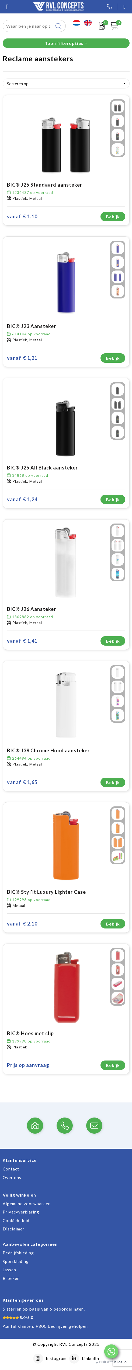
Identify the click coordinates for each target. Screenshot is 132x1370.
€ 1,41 (22, 641)
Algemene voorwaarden (27, 1203)
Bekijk (113, 216)
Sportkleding (16, 1261)
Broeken (11, 1278)
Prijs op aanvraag (28, 1065)
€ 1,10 (22, 216)
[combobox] (28, 26)
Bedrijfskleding (18, 1252)
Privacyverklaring (21, 1211)
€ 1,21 (22, 358)
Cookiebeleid (16, 1220)
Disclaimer (14, 1228)
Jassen (9, 1269)
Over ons (12, 1177)
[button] (111, 1351)
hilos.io (120, 1362)
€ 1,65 (22, 782)
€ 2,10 (22, 924)
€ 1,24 (22, 499)
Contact (11, 1168)
